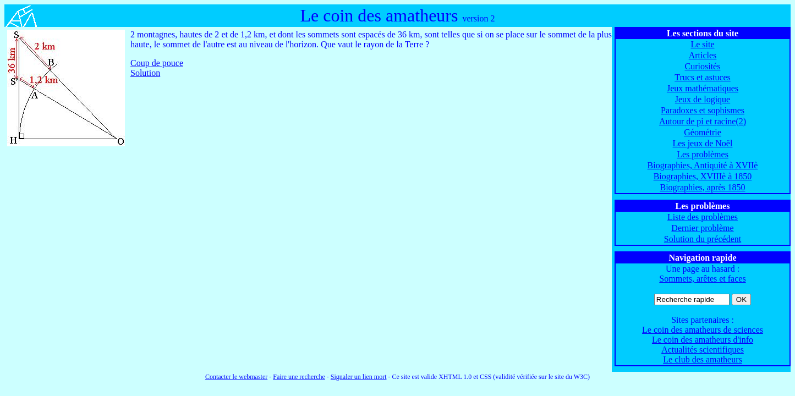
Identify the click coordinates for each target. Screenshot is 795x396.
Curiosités (703, 66)
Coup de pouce (156, 63)
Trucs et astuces (703, 77)
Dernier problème (702, 228)
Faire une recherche (299, 377)
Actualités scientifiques (702, 349)
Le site (702, 44)
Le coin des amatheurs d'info (702, 339)
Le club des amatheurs (702, 359)
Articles (703, 55)
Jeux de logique (702, 99)
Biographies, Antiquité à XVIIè (703, 165)
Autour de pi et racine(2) (702, 121)
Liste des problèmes (702, 217)
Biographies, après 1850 (702, 187)
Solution (145, 73)
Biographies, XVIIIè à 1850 (703, 176)
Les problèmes (702, 154)
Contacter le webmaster (236, 377)
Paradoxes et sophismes (702, 110)
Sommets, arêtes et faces (702, 278)
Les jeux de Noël (703, 143)
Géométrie (702, 132)
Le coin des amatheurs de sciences (702, 329)
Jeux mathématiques (702, 88)
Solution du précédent (702, 239)
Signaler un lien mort (359, 377)
